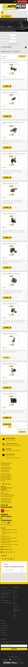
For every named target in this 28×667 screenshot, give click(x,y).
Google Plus (14, 559)
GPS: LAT (3, 546)
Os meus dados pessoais (6, 602)
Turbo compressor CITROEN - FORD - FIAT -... (13, 123)
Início (2, 26)
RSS (8, 559)
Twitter (5, 559)
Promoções (3, 623)
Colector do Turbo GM (9, 62)
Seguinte (17, 426)
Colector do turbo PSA (9, 92)
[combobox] (8, 35)
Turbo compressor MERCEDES (11, 273)
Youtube (11, 559)
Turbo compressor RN (9, 394)
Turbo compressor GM (9, 213)
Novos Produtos (4, 625)
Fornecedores (4, 632)
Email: (3, 552)
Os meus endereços (5, 600)
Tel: (2, 536)
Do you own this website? (9, 570)
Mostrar (3, 56)
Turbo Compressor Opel (9, 304)
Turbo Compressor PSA (9, 334)
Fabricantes (3, 630)
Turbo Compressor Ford (10, 183)
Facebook (2, 559)
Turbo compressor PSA (9, 364)
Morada (3, 528)
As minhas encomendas (6, 590)
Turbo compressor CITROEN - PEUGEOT (14, 153)
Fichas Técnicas (4, 635)
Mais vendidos (4, 628)
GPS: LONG (4, 549)
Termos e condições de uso (15, 597)
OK (21, 570)
